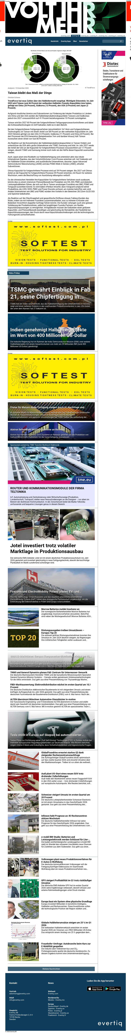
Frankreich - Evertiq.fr (57, 1015)
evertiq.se (121, 36)
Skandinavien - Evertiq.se (58, 1013)
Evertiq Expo (66, 41)
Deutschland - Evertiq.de (58, 1006)
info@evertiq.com (16, 1000)
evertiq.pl (112, 36)
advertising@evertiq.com (19, 994)
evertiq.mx (103, 36)
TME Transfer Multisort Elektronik (45, 445)
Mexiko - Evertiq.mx (56, 1000)
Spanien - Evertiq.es (56, 1008)
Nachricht (55, 41)
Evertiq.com (53, 994)
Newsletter (83, 41)
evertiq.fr (93, 36)
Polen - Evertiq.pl (55, 1011)
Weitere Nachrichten (51, 969)
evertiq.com (65, 36)
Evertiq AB (20, 41)
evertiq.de (75, 36)
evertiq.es (84, 36)
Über (75, 41)
